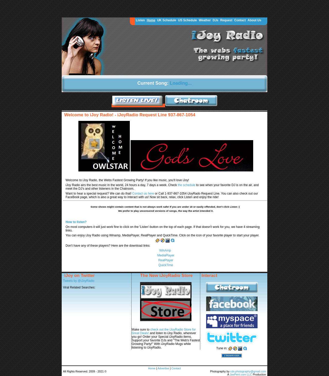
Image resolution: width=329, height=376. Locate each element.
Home (151, 20)
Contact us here (143, 193)
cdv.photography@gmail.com (248, 371)
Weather (205, 20)
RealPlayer (165, 260)
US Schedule (187, 20)
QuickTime (166, 265)
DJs (215, 20)
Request (226, 20)
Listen (140, 20)
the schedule (187, 185)
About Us (254, 20)
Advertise (164, 368)
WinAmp (165, 250)
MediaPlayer (166, 255)
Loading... (181, 83)
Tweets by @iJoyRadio (78, 281)
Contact (240, 20)
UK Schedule (166, 20)
